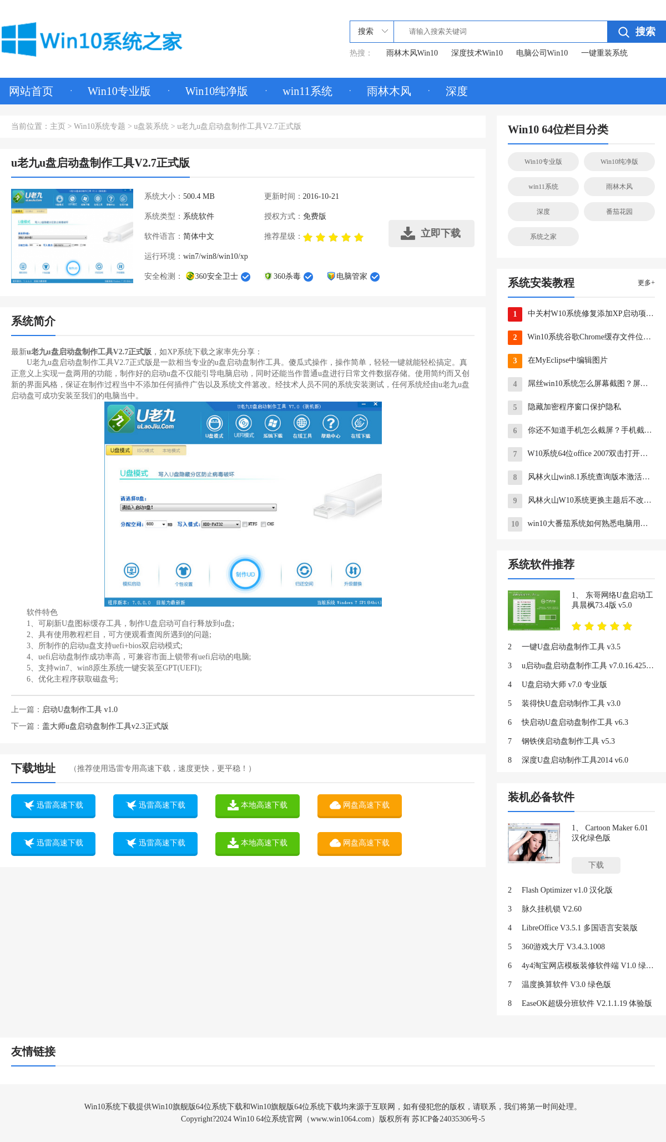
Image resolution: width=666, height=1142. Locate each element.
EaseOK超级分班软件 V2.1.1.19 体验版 (580, 1003)
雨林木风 (389, 91)
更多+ (646, 283)
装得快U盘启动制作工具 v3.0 (564, 704)
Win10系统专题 (100, 126)
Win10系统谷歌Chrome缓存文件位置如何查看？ (581, 337)
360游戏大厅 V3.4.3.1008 (556, 947)
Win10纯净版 (217, 91)
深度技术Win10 (477, 53)
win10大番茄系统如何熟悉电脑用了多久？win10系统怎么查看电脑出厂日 (581, 524)
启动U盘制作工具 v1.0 (80, 709)
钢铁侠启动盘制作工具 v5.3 (561, 741)
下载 (596, 865)
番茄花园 (619, 212)
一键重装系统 (604, 53)
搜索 (636, 32)
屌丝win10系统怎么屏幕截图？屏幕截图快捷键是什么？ (581, 384)
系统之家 (543, 237)
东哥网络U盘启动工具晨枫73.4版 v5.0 (612, 600)
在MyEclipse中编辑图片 (558, 361)
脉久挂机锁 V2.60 (545, 909)
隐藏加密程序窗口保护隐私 (564, 407)
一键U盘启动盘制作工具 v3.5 (564, 647)
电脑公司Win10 (542, 53)
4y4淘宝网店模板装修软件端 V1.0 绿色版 (581, 966)
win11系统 (307, 91)
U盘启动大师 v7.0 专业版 (557, 685)
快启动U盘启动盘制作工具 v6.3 (568, 722)
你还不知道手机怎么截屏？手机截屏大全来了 (581, 431)
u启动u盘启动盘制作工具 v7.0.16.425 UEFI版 (581, 666)
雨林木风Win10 (412, 53)
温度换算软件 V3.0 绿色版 (559, 985)
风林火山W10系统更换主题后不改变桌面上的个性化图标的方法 (581, 501)
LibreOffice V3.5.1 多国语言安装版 (573, 928)
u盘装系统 (151, 126)
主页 (57, 126)
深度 (457, 91)
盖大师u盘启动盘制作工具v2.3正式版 (105, 726)
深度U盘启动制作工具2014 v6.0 (568, 760)
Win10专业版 (119, 91)
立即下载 (431, 233)
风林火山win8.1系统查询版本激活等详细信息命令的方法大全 (581, 477)
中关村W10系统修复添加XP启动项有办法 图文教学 (581, 314)
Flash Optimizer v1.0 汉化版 (560, 890)
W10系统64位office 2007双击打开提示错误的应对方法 (581, 454)
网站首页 (31, 91)
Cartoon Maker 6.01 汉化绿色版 (610, 833)
